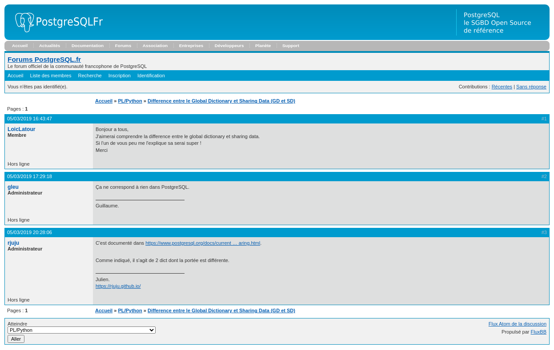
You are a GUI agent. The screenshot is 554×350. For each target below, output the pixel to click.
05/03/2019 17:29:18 (29, 176)
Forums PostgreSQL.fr (44, 59)
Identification (151, 75)
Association (155, 45)
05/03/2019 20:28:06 (29, 232)
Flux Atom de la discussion (517, 323)
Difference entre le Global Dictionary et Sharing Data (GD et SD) (221, 100)
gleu (13, 187)
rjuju (13, 243)
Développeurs (229, 45)
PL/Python (130, 100)
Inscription (119, 75)
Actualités (49, 45)
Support (290, 45)
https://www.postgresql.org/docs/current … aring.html (202, 243)
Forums (123, 45)
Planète (263, 45)
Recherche (90, 75)
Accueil (20, 45)
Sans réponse (531, 86)
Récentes (502, 86)
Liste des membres (51, 75)
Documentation (88, 45)
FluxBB (538, 331)
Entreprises (191, 45)
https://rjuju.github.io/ (118, 286)
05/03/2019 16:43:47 (29, 118)
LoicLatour (21, 129)
